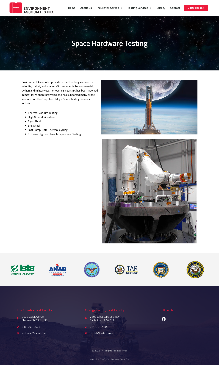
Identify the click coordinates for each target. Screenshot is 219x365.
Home (71, 8)
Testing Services (139, 8)
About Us (86, 8)
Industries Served (109, 8)
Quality (160, 8)
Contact (175, 8)
